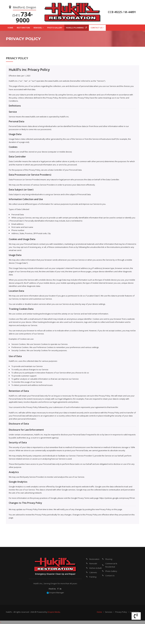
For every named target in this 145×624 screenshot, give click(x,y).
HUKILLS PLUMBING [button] (76, 27)
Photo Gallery (111, 571)
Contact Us (110, 575)
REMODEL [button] (39, 27)
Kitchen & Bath (95, 568)
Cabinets (93, 572)
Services (108, 612)
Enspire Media (54, 612)
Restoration (94, 559)
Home (99, 612)
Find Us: (52, 588)
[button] (136, 616)
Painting (92, 577)
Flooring (108, 559)
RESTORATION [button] (23, 27)
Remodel (93, 563)
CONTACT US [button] (97, 27)
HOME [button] (10, 27)
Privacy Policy (121, 612)
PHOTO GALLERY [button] (54, 27)
